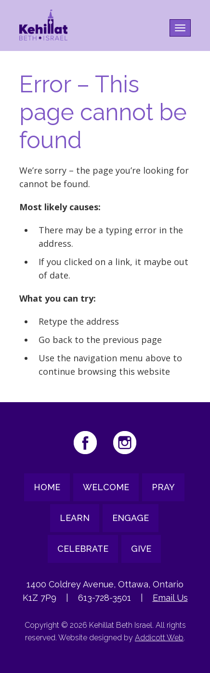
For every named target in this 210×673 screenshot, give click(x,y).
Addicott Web (159, 637)
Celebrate (82, 549)
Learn (75, 518)
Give (141, 549)
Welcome (106, 487)
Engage (130, 518)
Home (47, 487)
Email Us (170, 598)
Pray (163, 487)
